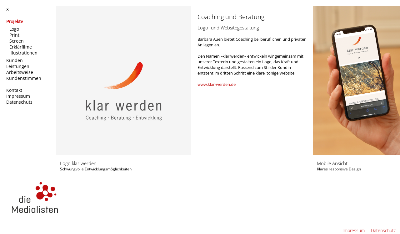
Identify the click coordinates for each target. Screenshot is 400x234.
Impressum (18, 96)
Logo (14, 29)
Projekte (15, 21)
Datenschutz (20, 102)
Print (15, 35)
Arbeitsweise (20, 72)
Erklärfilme (21, 47)
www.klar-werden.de (217, 84)
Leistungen (18, 66)
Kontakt (14, 90)
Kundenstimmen (24, 78)
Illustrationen (24, 53)
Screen (17, 41)
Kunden (15, 60)
